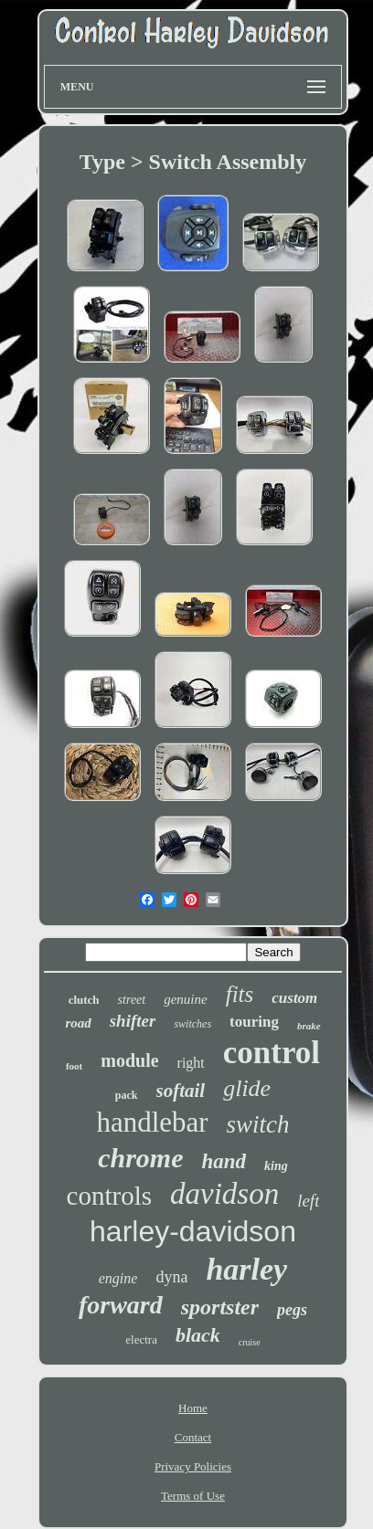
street (132, 1000)
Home (193, 1408)
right (191, 1062)
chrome (140, 1158)
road (78, 1023)
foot (74, 1065)
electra (141, 1339)
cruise (250, 1342)
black (198, 1334)
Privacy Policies (193, 1466)
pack (126, 1095)
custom (294, 998)
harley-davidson (193, 1231)
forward (121, 1305)
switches (192, 1024)
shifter (133, 1020)
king (276, 1166)
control (271, 1052)
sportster (220, 1307)
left (308, 1200)
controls (109, 1195)
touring (254, 1021)
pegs (292, 1310)
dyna (171, 1277)
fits (240, 994)
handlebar (152, 1122)
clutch (84, 1000)
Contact (193, 1437)
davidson (224, 1193)
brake (309, 1025)
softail (181, 1091)
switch (258, 1124)
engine (118, 1278)
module (129, 1060)
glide (247, 1088)
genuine (185, 999)
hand (224, 1161)
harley (246, 1269)
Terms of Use (193, 1496)
